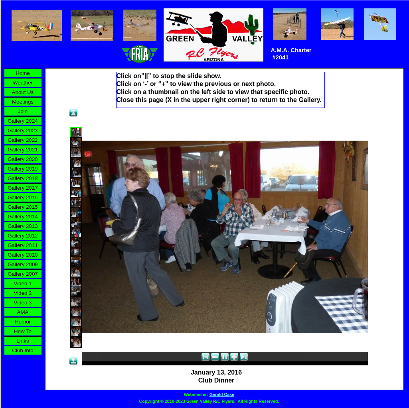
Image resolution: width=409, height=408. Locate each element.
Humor (23, 322)
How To (23, 331)
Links (22, 341)
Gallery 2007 (23, 274)
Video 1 (23, 283)
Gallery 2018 (23, 178)
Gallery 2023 (23, 130)
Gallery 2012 (23, 236)
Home (23, 73)
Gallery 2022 (23, 140)
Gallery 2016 (23, 197)
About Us (23, 92)
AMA (23, 312)
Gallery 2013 (23, 226)
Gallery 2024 (23, 121)
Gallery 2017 (23, 188)
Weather (23, 83)
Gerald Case (221, 394)
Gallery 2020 (23, 159)
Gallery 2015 (23, 207)
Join (23, 111)
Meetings (23, 102)
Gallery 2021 (23, 150)
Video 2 (23, 293)
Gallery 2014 (23, 217)
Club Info (22, 350)
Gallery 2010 (23, 255)
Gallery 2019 (23, 169)
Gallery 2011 (23, 245)
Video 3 (23, 303)
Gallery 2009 (23, 264)
